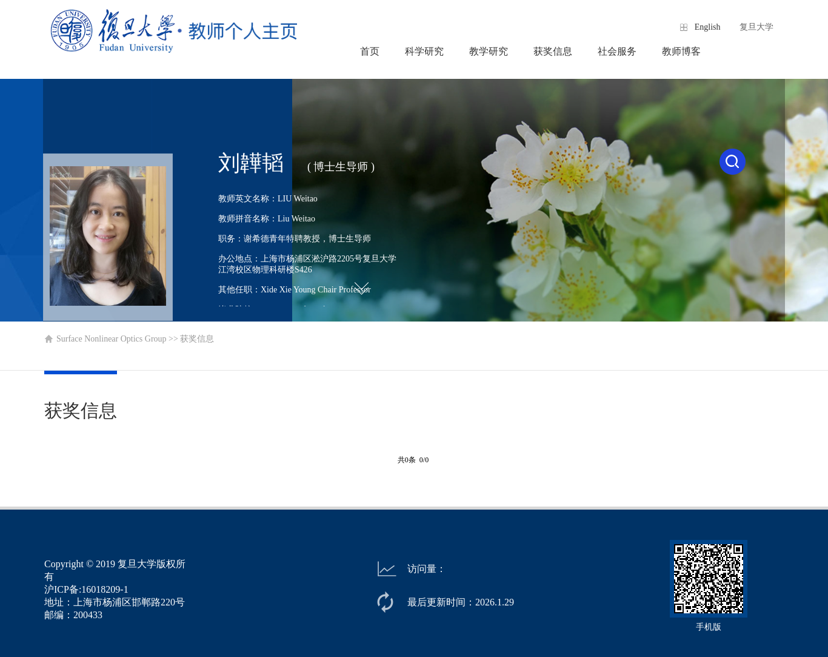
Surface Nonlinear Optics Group (111, 338)
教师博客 (681, 51)
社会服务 (617, 51)
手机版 (708, 627)
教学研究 (488, 51)
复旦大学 (756, 27)
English (708, 27)
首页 (369, 51)
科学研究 (424, 51)
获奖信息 (552, 51)
